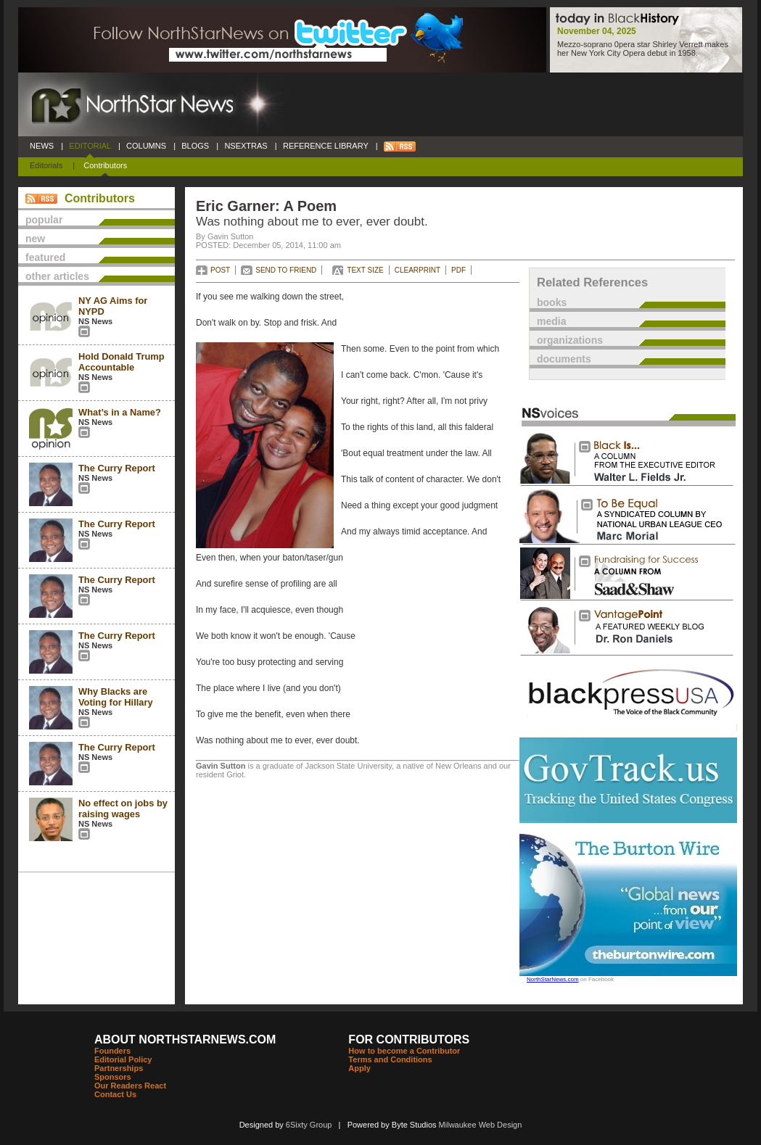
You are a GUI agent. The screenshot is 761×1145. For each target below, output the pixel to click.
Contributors (105, 165)
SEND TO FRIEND (285, 270)
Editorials (46, 165)
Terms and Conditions (390, 1059)
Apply (359, 1068)
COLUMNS (146, 145)
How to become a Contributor (404, 1050)
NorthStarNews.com (553, 979)
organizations (570, 340)
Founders (112, 1050)
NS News (95, 321)
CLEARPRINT (417, 270)
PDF (458, 270)
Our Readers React (130, 1085)
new (35, 238)
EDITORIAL (90, 145)
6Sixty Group (309, 1124)
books (552, 302)
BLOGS (195, 145)
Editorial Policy (123, 1059)
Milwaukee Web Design (480, 1124)
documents (564, 359)
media (551, 321)
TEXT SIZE (365, 270)
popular (43, 220)
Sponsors (112, 1076)
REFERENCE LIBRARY (326, 145)
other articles (57, 276)
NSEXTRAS (246, 145)
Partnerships (118, 1068)
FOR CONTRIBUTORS (408, 1039)
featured (45, 257)
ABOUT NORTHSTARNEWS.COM (185, 1039)
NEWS (41, 145)
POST (220, 270)
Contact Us (115, 1094)
